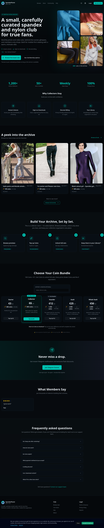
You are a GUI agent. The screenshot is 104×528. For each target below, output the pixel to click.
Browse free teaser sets (11, 58)
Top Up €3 (11, 318)
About (55, 513)
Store (44, 3)
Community (51, 3)
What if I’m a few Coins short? (52, 479)
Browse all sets (96, 137)
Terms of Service (83, 505)
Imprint (81, 510)
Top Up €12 (52, 318)
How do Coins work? (52, 448)
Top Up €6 (31, 319)
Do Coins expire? (52, 454)
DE (36, 521)
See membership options (32, 58)
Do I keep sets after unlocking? (52, 441)
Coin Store (56, 507)
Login (90, 3)
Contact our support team (58, 487)
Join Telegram (97, 521)
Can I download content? (52, 473)
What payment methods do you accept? (52, 460)
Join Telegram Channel (52, 367)
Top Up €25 (72, 318)
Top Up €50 (93, 318)
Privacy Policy (82, 507)
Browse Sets (56, 505)
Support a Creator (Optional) (43, 287)
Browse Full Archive (52, 202)
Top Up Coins (98, 3)
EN (34, 521)
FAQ (57, 3)
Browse (39, 3)
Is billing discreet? (52, 467)
